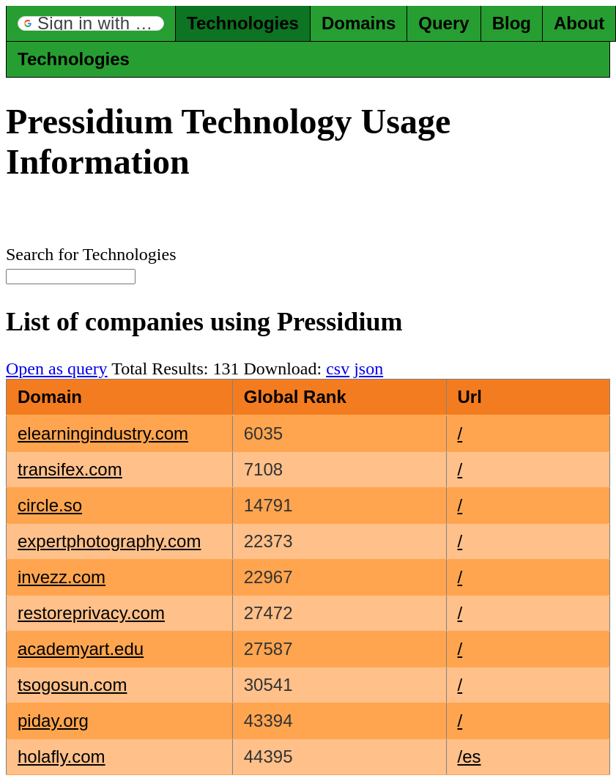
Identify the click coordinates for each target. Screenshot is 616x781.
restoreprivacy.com (91, 613)
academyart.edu (81, 649)
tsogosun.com (72, 685)
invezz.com (61, 577)
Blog (511, 23)
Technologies (243, 23)
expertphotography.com (109, 541)
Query (443, 23)
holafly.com (61, 756)
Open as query (57, 368)
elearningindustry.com (103, 433)
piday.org (53, 720)
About (579, 23)
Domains (359, 23)
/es (469, 756)
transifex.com (70, 469)
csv (337, 368)
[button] (91, 23)
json (368, 368)
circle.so (50, 505)
